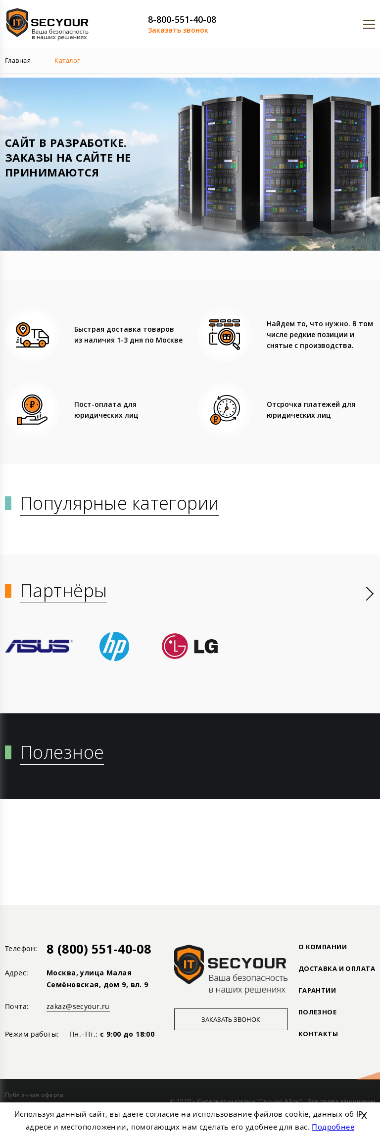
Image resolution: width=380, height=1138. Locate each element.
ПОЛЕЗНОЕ (317, 1011)
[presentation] (370, 593)
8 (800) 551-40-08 (99, 948)
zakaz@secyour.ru (78, 1006)
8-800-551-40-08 (182, 19)
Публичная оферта (34, 1095)
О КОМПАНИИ (322, 946)
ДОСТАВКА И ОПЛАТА (336, 968)
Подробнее (333, 1127)
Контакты (318, 1033)
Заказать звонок (178, 30)
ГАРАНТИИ (317, 990)
